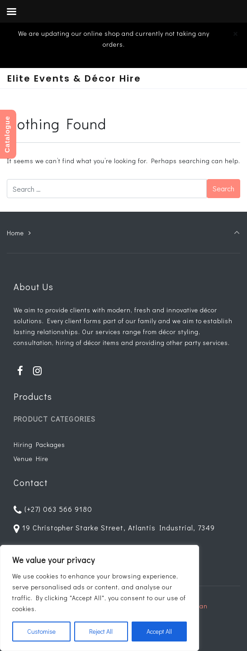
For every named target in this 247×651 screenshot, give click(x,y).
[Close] (235, 33)
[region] (99, 598)
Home (15, 232)
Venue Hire (31, 458)
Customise (41, 631)
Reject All (101, 631)
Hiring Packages (39, 444)
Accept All (159, 631)
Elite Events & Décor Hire (74, 78)
